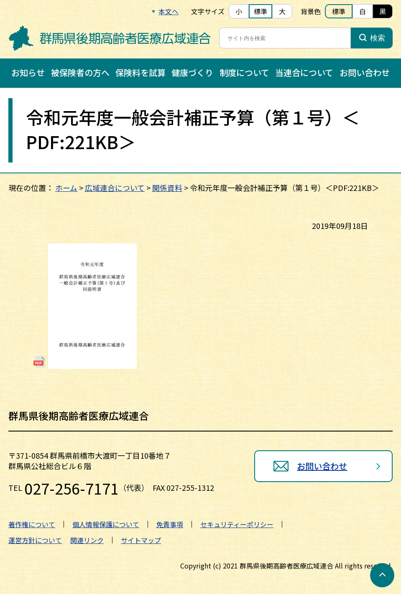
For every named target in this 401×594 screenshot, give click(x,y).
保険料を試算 (140, 72)
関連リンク (87, 540)
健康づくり (192, 72)
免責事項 (169, 524)
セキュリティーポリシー (236, 524)
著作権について (31, 524)
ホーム (66, 187)
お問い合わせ (365, 72)
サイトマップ (141, 540)
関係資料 (167, 187)
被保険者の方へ (80, 72)
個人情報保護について (105, 524)
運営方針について (35, 540)
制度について (244, 72)
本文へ (168, 11)
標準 (260, 11)
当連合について (304, 72)
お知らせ (28, 72)
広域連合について (115, 187)
